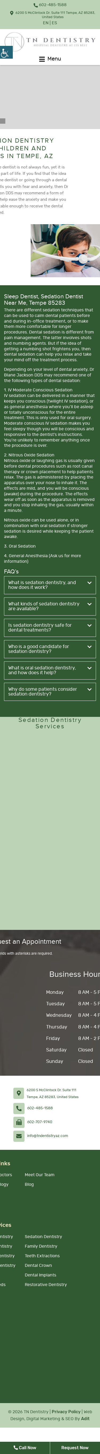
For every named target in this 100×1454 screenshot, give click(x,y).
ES (54, 23)
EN (46, 23)
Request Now (75, 1447)
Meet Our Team (39, 1175)
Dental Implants (40, 1275)
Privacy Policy (66, 1411)
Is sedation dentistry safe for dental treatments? (50, 628)
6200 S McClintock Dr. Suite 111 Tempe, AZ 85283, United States (52, 14)
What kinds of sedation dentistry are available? (50, 606)
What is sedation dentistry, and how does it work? (50, 585)
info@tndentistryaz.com (47, 1136)
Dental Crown (38, 1265)
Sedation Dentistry (43, 1237)
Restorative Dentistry (46, 1285)
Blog (29, 1184)
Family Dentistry (41, 1246)
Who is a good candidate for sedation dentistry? (50, 649)
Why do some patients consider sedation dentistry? (50, 692)
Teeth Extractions (42, 1256)
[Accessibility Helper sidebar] (6, 52)
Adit (85, 1418)
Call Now (25, 1447)
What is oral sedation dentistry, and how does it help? (50, 670)
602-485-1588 (50, 5)
